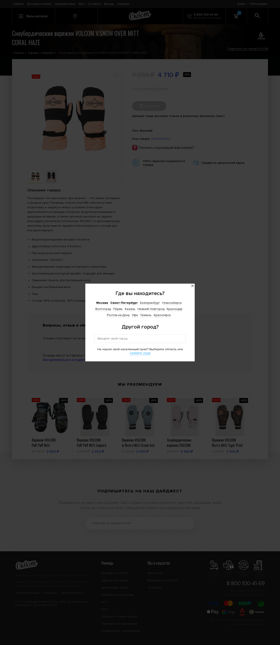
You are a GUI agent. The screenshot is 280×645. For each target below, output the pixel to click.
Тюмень (146, 315)
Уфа (135, 315)
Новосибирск (172, 303)
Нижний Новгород (151, 309)
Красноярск (162, 315)
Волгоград (103, 309)
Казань (130, 309)
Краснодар (174, 309)
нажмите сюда (140, 353)
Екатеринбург (150, 303)
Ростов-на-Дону (118, 315)
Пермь (118, 309)
